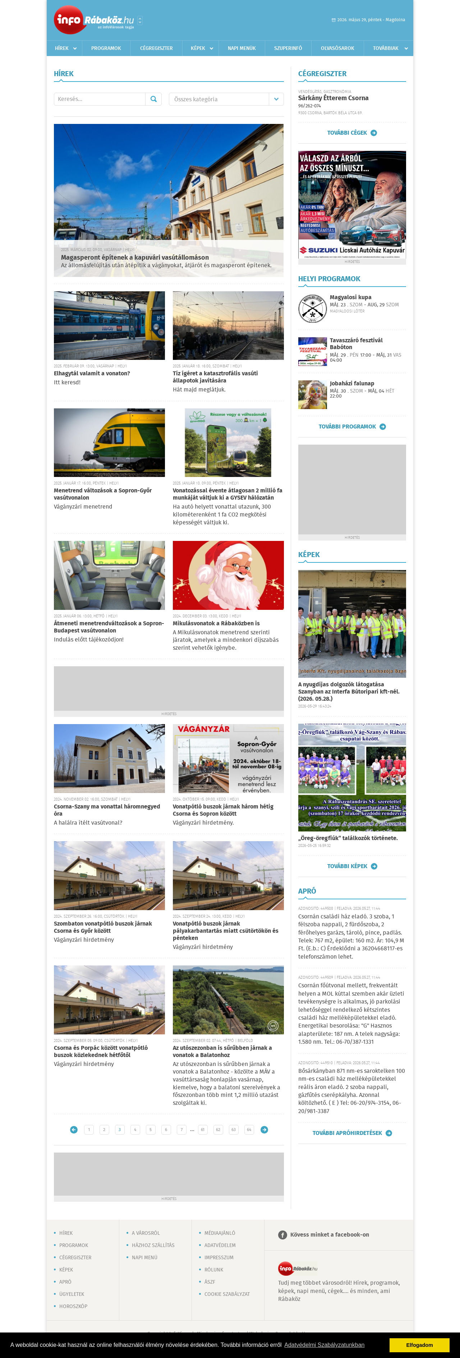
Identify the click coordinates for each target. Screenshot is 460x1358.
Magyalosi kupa (351, 297)
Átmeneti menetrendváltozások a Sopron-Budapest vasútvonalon (109, 627)
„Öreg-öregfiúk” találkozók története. (348, 838)
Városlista (140, 20)
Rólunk (213, 1270)
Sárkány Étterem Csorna (333, 98)
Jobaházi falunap (352, 383)
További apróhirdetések (347, 1133)
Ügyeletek (71, 1294)
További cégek (347, 133)
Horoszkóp (73, 1307)
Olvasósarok (337, 48)
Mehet (153, 99)
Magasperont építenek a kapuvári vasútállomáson (135, 258)
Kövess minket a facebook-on (329, 1234)
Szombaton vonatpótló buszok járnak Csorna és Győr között (103, 927)
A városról (146, 1233)
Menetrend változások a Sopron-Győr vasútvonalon (103, 494)
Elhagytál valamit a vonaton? (92, 373)
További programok (347, 426)
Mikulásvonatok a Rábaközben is (216, 623)
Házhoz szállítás (153, 1246)
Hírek (62, 48)
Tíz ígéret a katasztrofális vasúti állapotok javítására (215, 377)
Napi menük (242, 48)
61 (202, 1129)
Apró (65, 1282)
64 (249, 1129)
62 (218, 1129)
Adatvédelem (220, 1246)
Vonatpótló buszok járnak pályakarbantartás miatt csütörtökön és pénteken (226, 931)
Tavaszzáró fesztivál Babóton (356, 344)
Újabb (73, 1129)
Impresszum (219, 1258)
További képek (347, 866)
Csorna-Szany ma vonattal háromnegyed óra (107, 810)
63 (233, 1129)
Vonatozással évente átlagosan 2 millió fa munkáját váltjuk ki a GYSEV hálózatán (227, 494)
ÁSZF (209, 1282)
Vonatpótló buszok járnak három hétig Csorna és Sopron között (223, 810)
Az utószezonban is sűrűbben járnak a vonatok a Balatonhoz (222, 1052)
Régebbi (264, 1129)
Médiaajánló (219, 1233)
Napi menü (144, 1258)
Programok (106, 48)
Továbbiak (386, 48)
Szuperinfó (288, 48)
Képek (198, 48)
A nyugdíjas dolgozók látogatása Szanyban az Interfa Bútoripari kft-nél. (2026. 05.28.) (349, 692)
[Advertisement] (169, 687)
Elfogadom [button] (419, 1345)
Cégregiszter (156, 48)
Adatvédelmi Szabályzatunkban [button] (324, 1345)
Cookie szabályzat (227, 1294)
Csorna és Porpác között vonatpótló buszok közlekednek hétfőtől (101, 1052)
